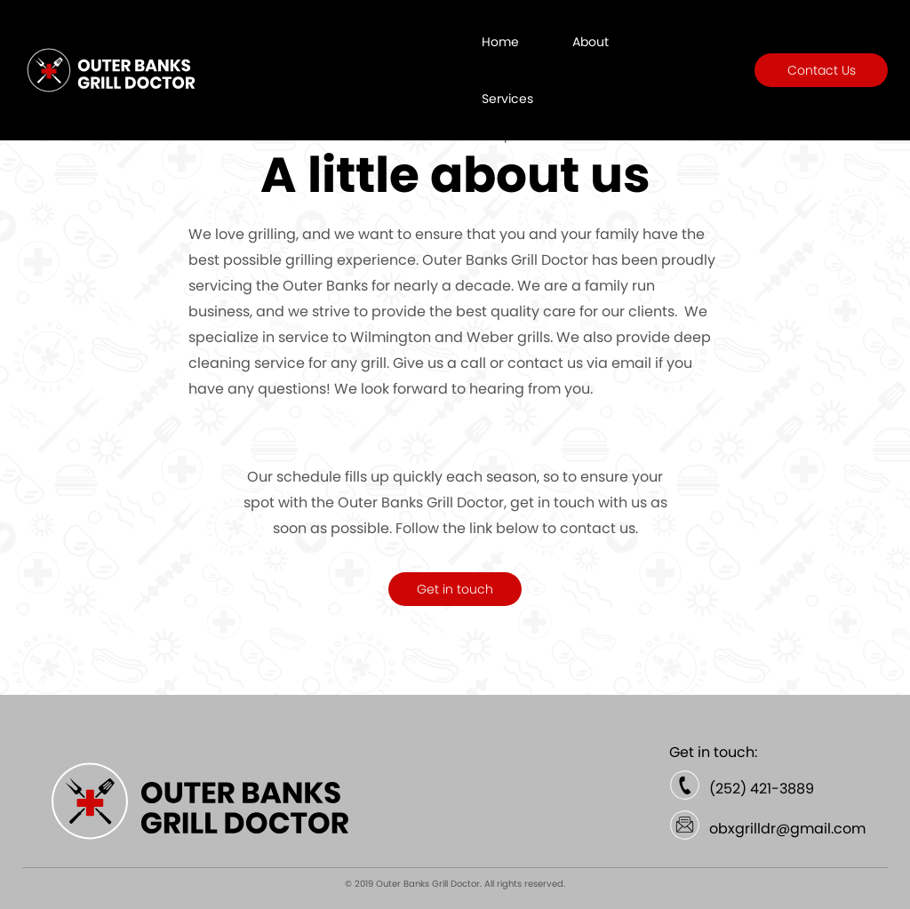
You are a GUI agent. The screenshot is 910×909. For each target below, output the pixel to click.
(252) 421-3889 (761, 788)
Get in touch (455, 589)
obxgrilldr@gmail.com (787, 828)
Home (500, 42)
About (590, 42)
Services (507, 99)
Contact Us (821, 70)
